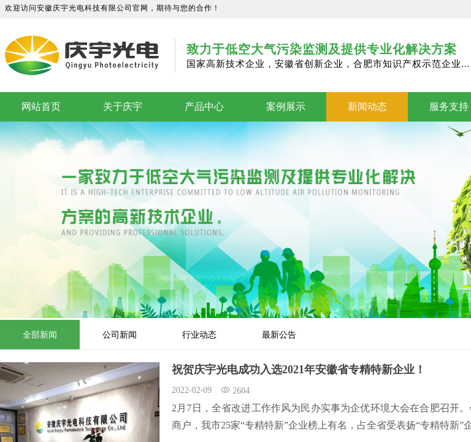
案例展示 (285, 106)
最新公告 (279, 334)
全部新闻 (40, 334)
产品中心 (204, 106)
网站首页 (41, 106)
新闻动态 (367, 106)
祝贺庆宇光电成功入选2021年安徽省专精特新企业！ (299, 369)
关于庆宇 (122, 106)
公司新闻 (119, 334)
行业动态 (199, 334)
